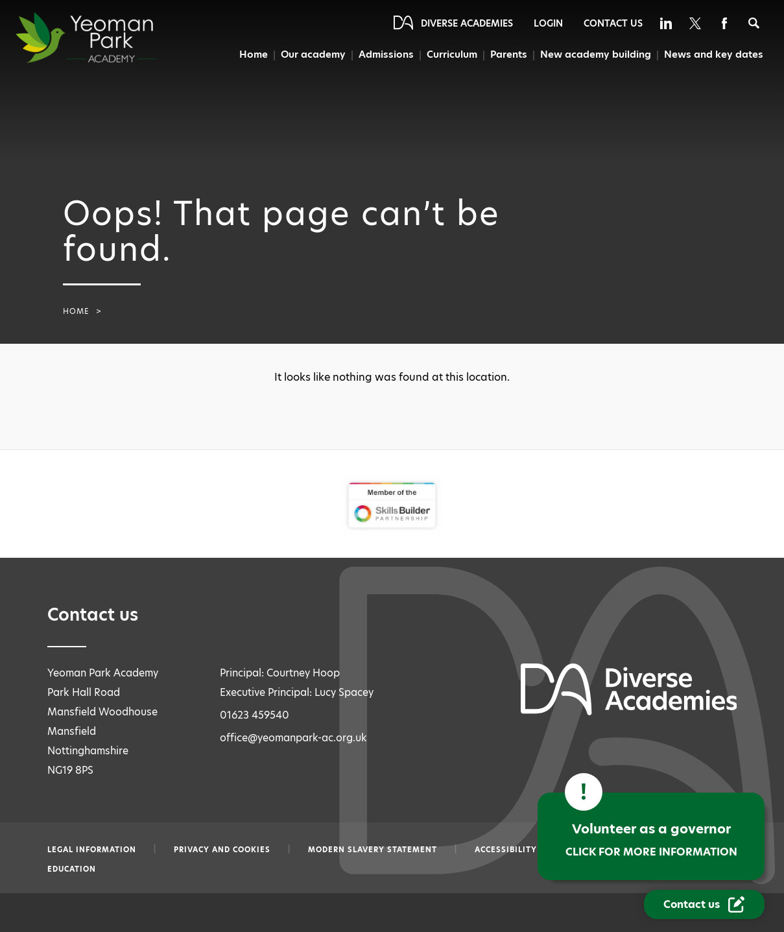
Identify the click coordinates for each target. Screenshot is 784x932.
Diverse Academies (467, 23)
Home (250, 54)
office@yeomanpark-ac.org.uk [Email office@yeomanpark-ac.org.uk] (293, 738)
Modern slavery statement (372, 849)
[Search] (753, 23)
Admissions (383, 54)
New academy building (595, 54)
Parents (508, 54)
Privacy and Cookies (222, 849)
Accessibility (506, 849)
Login (548, 23)
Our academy (310, 54)
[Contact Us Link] (704, 904)
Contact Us (613, 23)
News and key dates (714, 54)
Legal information (91, 849)
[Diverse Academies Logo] (110, 38)
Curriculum (450, 54)
